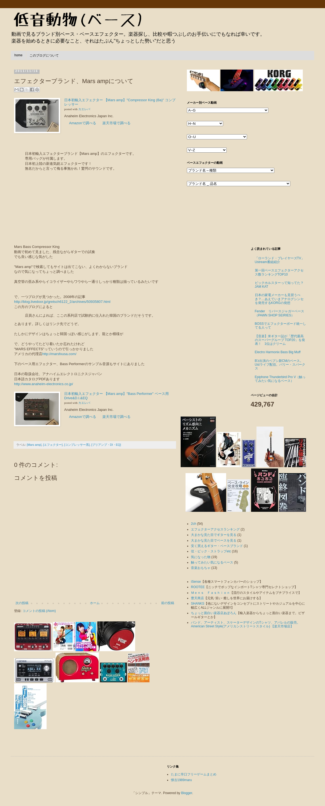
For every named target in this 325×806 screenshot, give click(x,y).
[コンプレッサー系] (77, 444)
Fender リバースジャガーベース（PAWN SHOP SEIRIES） (279, 313)
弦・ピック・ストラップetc (211, 551)
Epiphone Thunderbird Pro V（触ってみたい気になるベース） (280, 379)
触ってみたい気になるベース (212, 562)
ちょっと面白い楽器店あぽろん (213, 613)
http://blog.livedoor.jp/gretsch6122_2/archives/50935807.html (62, 302)
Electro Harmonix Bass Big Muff (278, 352)
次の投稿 (21, 603)
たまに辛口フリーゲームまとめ (193, 774)
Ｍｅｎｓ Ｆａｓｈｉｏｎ (210, 593)
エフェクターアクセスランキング (215, 529)
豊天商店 (197, 598)
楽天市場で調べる (116, 123)
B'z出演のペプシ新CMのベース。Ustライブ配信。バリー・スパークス (280, 365)
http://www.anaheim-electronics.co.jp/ (43, 384)
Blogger (186, 793)
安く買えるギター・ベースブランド (217, 546)
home (18, 55)
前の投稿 (167, 603)
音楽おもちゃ (200, 568)
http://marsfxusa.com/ (59, 354)
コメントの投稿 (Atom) (39, 611)
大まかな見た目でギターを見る (213, 535)
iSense (196, 582)
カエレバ (84, 109)
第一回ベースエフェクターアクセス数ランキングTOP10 (279, 272)
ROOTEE (198, 587)
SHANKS (197, 603)
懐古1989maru (181, 780)
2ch (193, 524)
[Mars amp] (34, 444)
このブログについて (44, 55)
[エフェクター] (53, 444)
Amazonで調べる (82, 123)
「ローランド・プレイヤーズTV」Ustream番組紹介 (279, 260)
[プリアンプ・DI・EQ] (106, 444)
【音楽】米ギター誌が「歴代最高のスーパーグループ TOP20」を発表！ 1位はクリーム (280, 340)
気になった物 (200, 557)
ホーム (95, 603)
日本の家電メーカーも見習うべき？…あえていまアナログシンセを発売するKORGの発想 (279, 299)
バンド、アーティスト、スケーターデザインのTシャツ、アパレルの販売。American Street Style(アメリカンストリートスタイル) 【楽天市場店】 (245, 624)
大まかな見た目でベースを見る (213, 540)
